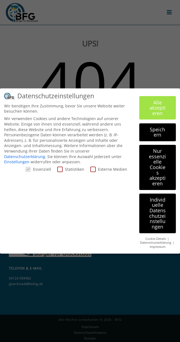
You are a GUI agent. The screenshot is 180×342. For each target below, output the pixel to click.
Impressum (157, 244)
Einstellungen (16, 159)
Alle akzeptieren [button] (157, 105)
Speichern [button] (157, 129)
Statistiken (70, 166)
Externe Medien (108, 166)
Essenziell (38, 166)
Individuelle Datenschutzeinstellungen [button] (157, 210)
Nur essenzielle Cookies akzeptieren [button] (157, 164)
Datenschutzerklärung (24, 153)
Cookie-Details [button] (156, 236)
